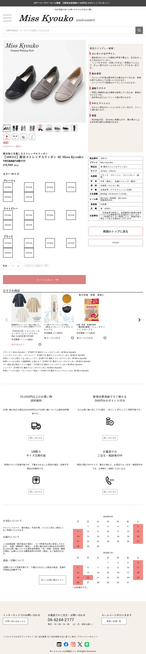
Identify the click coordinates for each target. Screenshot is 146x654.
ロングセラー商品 (30, 370)
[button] (6, 320)
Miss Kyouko (19, 352)
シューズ (7, 355)
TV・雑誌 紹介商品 (11, 364)
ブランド (7, 352)
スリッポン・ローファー (23, 355)
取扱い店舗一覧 (114, 621)
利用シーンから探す (11, 358)
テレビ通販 (26, 364)
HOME (115, 242)
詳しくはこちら (36, 437)
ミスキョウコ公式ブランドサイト (18, 636)
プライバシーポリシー (87, 636)
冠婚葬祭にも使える (31, 361)
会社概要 (42, 636)
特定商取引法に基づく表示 (63, 636)
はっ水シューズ (29, 358)
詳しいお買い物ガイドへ (52, 579)
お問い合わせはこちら (15, 621)
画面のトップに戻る (115, 231)
